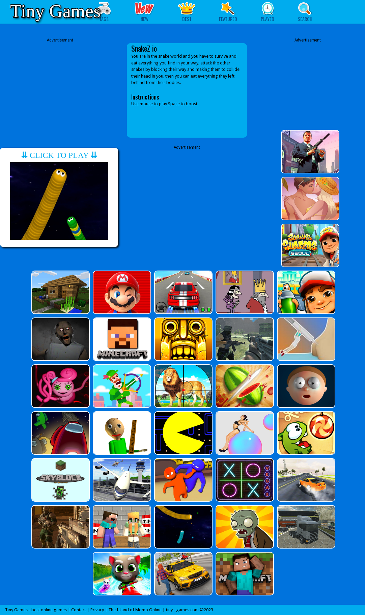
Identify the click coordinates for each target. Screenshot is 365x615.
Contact (78, 609)
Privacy (97, 609)
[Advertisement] (60, 90)
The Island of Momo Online (135, 609)
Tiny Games (55, 11)
